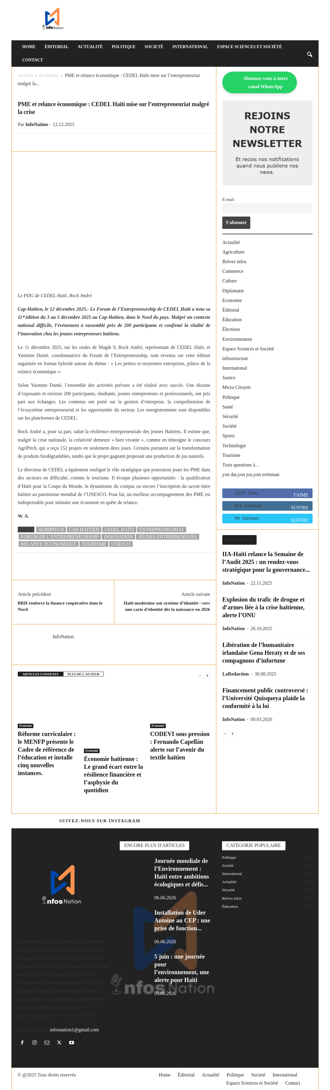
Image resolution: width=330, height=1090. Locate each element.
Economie (49, 75)
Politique (123, 47)
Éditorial (57, 47)
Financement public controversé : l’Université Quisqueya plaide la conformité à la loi (265, 698)
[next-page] (207, 675)
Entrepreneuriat (161, 529)
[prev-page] (200, 675)
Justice (229, 377)
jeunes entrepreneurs (167, 536)
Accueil (25, 75)
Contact (32, 60)
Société (229, 426)
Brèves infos (234, 261)
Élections (231, 329)
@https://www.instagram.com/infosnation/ (206, 820)
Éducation (232, 319)
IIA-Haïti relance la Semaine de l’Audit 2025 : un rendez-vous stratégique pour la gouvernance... (266, 562)
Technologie (234, 445)
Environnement (237, 339)
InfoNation (36, 124)
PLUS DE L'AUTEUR (84, 674)
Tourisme (231, 455)
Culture (229, 280)
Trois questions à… (241, 464)
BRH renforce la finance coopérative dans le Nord (60, 606)
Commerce (232, 271)
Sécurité (230, 416)
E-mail (228, 199)
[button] (309, 53)
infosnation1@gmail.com (74, 1029)
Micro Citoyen (236, 387)
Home (28, 47)
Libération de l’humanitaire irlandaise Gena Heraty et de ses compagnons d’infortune (263, 653)
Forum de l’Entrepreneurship (60, 536)
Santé (227, 406)
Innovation (118, 536)
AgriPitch (51, 529)
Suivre (299, 507)
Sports (228, 435)
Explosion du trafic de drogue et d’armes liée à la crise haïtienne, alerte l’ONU (263, 607)
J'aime (300, 494)
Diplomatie (233, 290)
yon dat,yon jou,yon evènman (250, 474)
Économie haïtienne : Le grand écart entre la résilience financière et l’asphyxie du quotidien (113, 774)
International (190, 47)
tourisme (94, 544)
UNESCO (121, 544)
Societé (154, 47)
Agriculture (233, 251)
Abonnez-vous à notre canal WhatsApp (265, 82)
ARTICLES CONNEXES (41, 674)
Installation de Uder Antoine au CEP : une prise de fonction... (182, 920)
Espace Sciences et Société (249, 47)
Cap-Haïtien (84, 529)
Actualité (90, 47)
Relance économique (48, 544)
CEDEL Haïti (119, 529)
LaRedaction (235, 673)
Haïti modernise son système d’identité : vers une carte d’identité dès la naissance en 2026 (167, 606)
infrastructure (235, 358)
